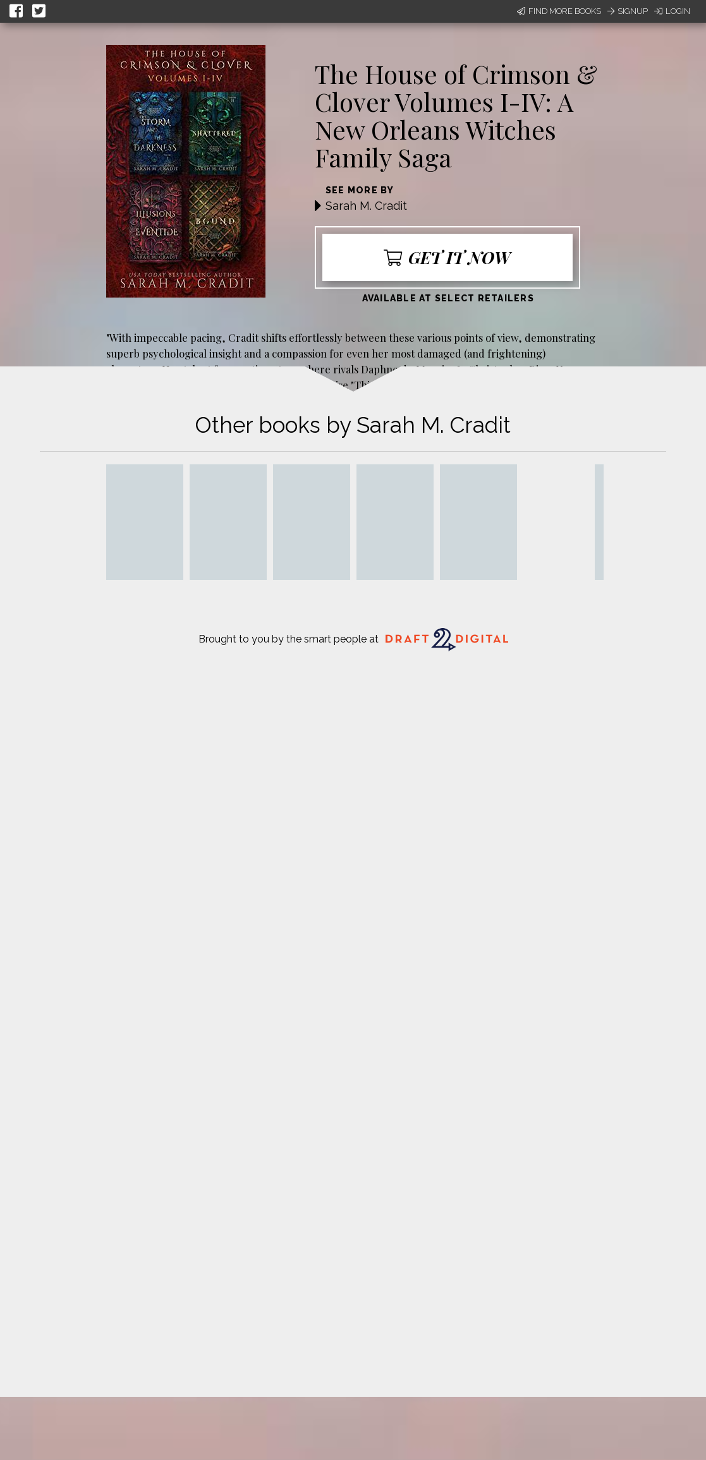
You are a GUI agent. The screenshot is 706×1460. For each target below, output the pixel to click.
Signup (627, 11)
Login (672, 11)
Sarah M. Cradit (366, 205)
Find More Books (559, 11)
